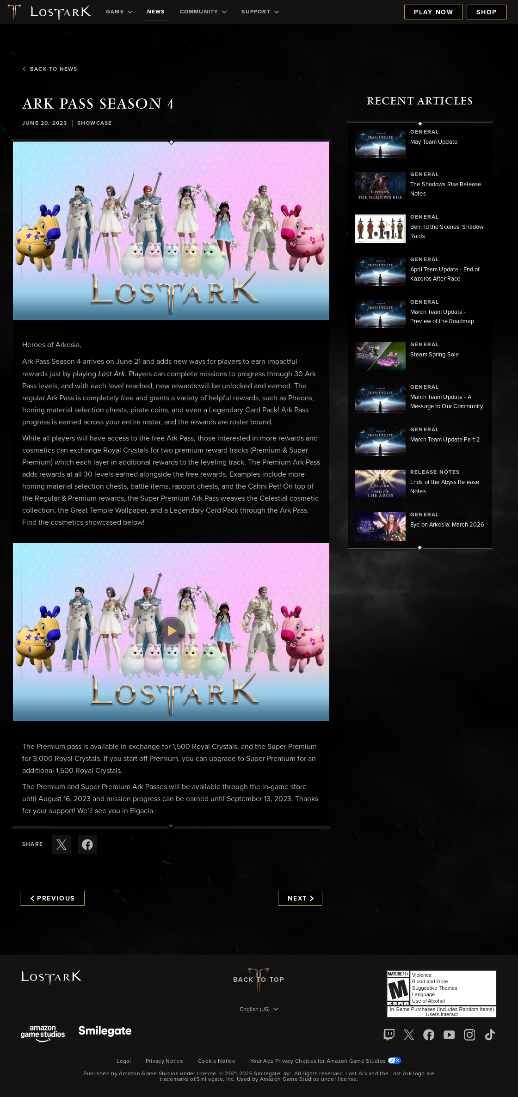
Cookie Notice (216, 1061)
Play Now (433, 12)
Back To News (50, 69)
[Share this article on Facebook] (87, 844)
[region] (420, 335)
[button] (171, 231)
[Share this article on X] (61, 844)
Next (300, 898)
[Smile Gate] (105, 1035)
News (156, 12)
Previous (53, 898)
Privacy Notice (164, 1061)
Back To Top (258, 980)
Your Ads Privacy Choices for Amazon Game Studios (325, 1061)
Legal (124, 1061)
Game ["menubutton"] (119, 12)
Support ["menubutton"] (259, 12)
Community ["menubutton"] (203, 12)
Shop (486, 12)
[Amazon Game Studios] (43, 1035)
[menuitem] (119, 12)
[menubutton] (259, 1010)
